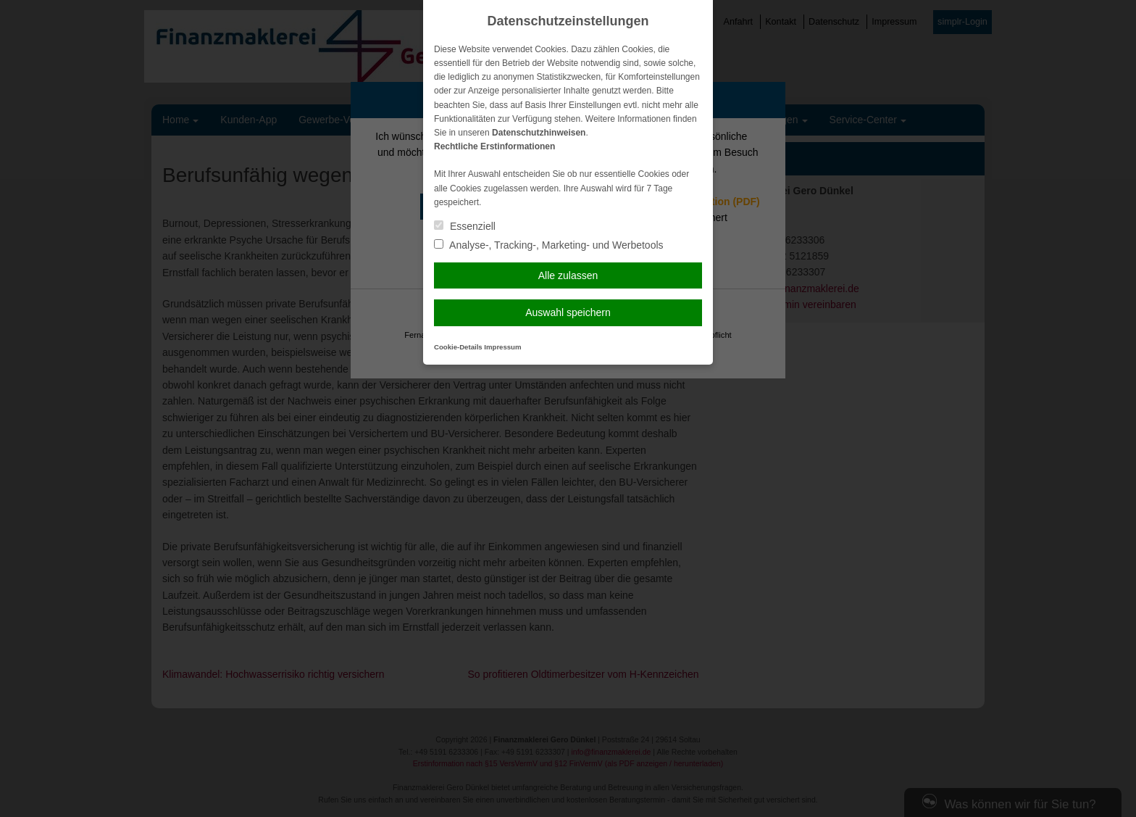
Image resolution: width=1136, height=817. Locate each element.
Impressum (502, 347)
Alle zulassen (568, 275)
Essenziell (465, 226)
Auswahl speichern (568, 312)
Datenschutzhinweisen (538, 133)
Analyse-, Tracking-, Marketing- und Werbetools (549, 245)
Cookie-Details (458, 347)
